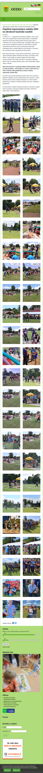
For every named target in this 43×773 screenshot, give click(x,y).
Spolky (14, 25)
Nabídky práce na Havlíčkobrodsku (13, 701)
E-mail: (4, 727)
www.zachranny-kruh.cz (10, 706)
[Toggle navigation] (3, 19)
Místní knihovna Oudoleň (10, 703)
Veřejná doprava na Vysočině (11, 704)
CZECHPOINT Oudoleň (9, 699)
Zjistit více (16, 770)
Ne (4, 638)
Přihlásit (5, 735)
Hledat (37, 12)
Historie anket (6, 647)
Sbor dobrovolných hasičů (24, 25)
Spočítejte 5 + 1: (7, 731)
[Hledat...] (32, 9)
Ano (4, 633)
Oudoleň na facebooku (9, 697)
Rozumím (7, 770)
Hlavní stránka (7, 25)
